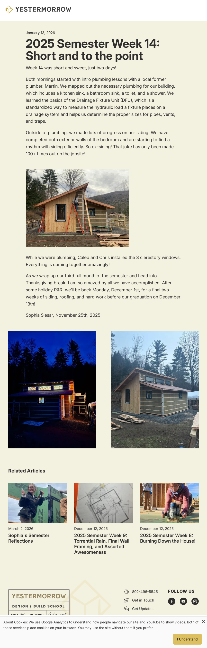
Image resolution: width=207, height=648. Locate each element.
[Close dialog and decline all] (203, 620)
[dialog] (103, 632)
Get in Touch (143, 600)
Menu (197, 9)
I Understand (187, 639)
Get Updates (142, 608)
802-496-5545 (145, 591)
